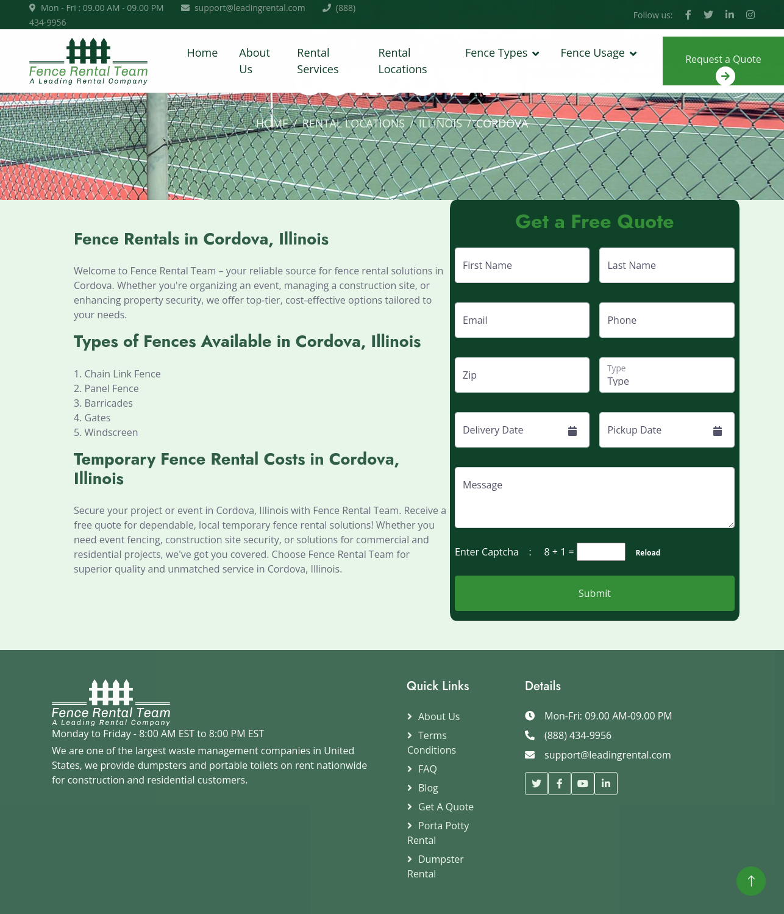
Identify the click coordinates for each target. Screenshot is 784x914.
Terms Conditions (431, 743)
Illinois (440, 123)
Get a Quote (446, 806)
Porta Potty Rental (438, 833)
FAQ (427, 769)
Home (202, 52)
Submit (595, 593)
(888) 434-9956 (577, 735)
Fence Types (496, 52)
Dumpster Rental (435, 866)
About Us (254, 60)
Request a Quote (723, 68)
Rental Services (317, 60)
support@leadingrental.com (249, 7)
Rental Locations (402, 60)
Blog (428, 787)
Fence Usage (592, 52)
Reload (644, 553)
